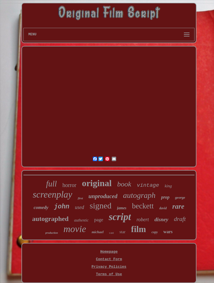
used (79, 207)
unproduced (103, 196)
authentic (81, 220)
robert (143, 219)
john (61, 206)
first (80, 198)
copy (155, 232)
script (120, 216)
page (98, 219)
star (123, 232)
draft (180, 218)
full (51, 183)
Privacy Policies (109, 267)
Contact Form (109, 259)
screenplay (52, 195)
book (124, 184)
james (121, 208)
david (163, 208)
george (180, 197)
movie (75, 229)
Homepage (109, 252)
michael (98, 232)
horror (69, 185)
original (97, 183)
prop (165, 197)
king (168, 186)
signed (100, 205)
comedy (41, 207)
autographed (50, 218)
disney (161, 219)
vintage (148, 185)
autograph (139, 195)
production (51, 232)
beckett (143, 206)
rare (178, 206)
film (138, 229)
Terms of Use (109, 274)
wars (167, 231)
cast (111, 232)
